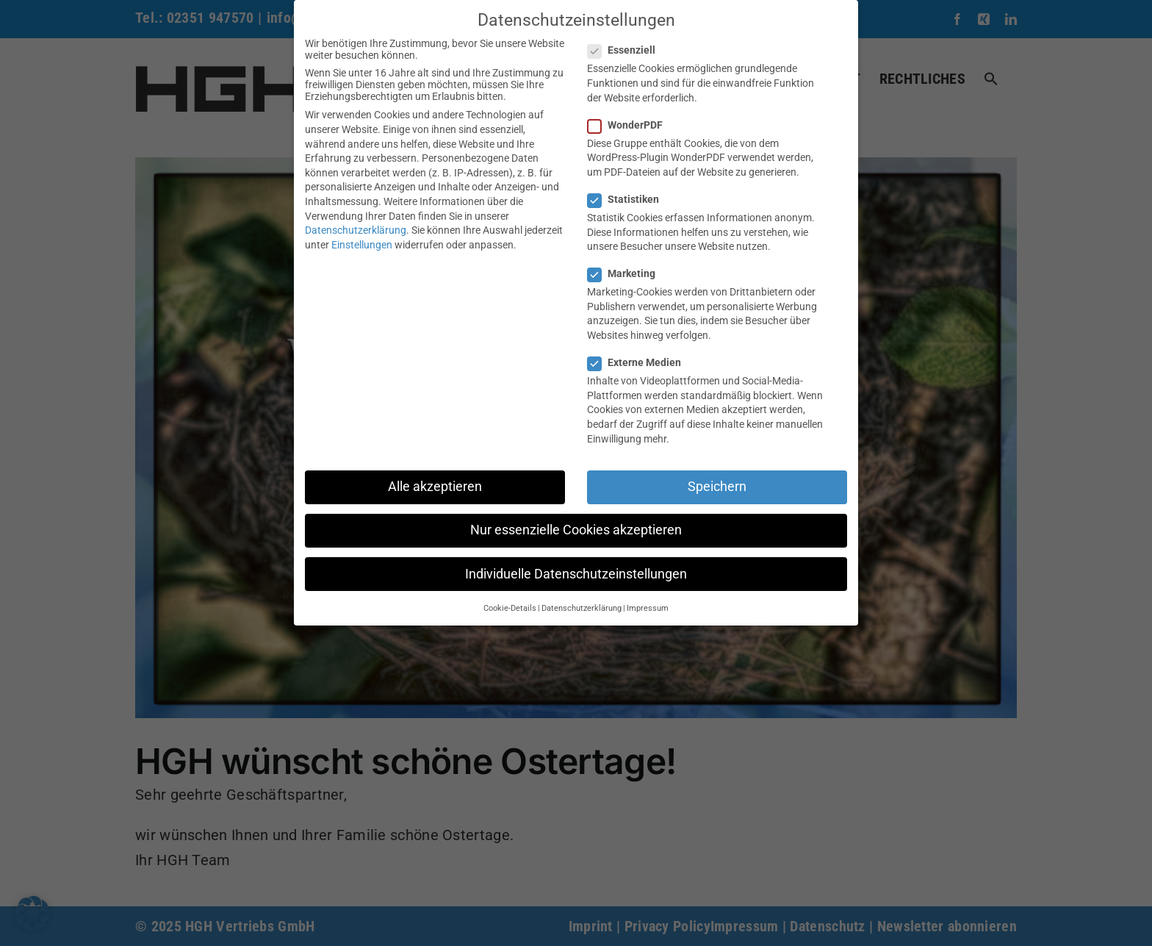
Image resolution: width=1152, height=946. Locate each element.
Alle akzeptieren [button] (435, 486)
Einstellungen (361, 245)
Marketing (627, 273)
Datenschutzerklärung (355, 230)
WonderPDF (631, 125)
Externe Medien (640, 362)
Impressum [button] (648, 608)
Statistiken (629, 199)
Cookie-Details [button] (509, 608)
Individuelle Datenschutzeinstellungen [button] (576, 574)
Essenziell (627, 50)
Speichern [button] (717, 486)
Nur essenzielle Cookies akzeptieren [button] (576, 530)
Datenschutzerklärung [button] (581, 608)
